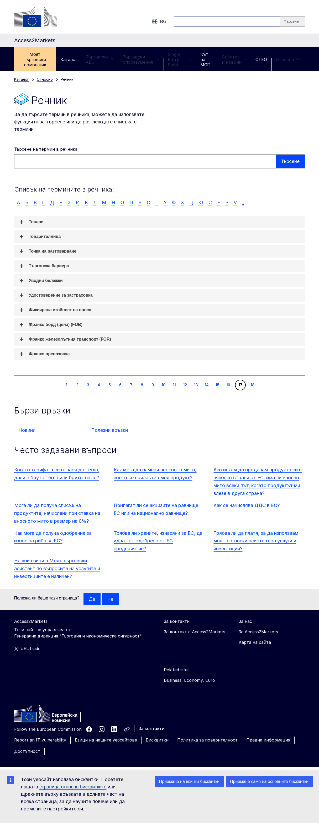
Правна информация (268, 740)
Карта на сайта (255, 642)
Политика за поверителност (207, 740)
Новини (26, 430)
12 (185, 384)
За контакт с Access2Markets (194, 632)
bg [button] (158, 21)
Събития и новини (234, 59)
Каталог (68, 59)
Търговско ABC (100, 59)
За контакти (151, 728)
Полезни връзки (109, 430)
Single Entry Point (180, 59)
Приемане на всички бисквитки (189, 781)
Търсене (290, 161)
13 (196, 384)
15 (217, 384)
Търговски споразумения (141, 59)
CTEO (261, 59)
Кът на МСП (205, 59)
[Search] (292, 21)
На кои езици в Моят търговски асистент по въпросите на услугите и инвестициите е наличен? (57, 568)
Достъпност (27, 751)
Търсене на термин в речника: (46, 149)
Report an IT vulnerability (40, 740)
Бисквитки (157, 740)
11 (174, 384)
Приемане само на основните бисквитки (269, 781)
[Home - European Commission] (52, 715)
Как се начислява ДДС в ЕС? (246, 505)
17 (240, 384)
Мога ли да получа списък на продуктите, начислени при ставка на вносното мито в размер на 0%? (57, 513)
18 (252, 384)
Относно (288, 59)
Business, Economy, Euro (189, 680)
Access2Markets (31, 621)
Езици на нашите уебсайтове (106, 740)
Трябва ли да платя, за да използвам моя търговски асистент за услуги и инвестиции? (255, 541)
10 (163, 384)
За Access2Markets (258, 632)
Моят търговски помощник (35, 59)
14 (206, 384)
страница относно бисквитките (72, 786)
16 (228, 384)
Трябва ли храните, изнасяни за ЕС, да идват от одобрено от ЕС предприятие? (158, 541)
